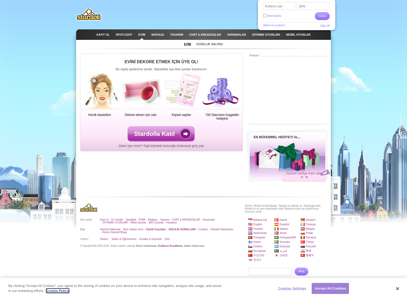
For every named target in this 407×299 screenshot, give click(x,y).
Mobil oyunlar (138, 222)
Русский (311, 246)
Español (284, 224)
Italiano (284, 228)
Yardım (104, 239)
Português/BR (288, 237)
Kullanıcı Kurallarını (170, 245)
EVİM (142, 219)
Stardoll (89, 14)
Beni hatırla (274, 15)
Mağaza (153, 219)
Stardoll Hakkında (110, 229)
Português (259, 237)
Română (311, 237)
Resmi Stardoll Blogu (114, 232)
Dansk (283, 219)
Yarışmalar (208, 219)
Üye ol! (325, 26)
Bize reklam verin (133, 229)
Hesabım (171, 222)
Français (311, 224)
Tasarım (165, 219)
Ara (301, 271)
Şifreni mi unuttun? (274, 25)
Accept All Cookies (330, 290)
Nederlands (260, 233)
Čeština (257, 246)
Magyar (310, 228)
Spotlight (131, 219)
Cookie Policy (57, 293)
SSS (167, 239)
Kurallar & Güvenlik (150, 239)
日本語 (284, 255)
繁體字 (310, 255)
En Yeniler (117, 219)
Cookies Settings (292, 290)
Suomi (257, 242)
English (257, 224)
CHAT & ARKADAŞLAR (186, 219)
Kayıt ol (104, 219)
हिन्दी (308, 250)
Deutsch (311, 219)
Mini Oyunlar (156, 222)
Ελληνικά (285, 246)
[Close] (397, 290)
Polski (309, 233)
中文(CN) (258, 255)
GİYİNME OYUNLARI (115, 222)
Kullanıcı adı (273, 6)
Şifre (302, 6)
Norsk (283, 233)
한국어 (257, 259)
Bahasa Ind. (260, 219)
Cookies (203, 229)
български (259, 250)
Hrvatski (258, 228)
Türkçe (310, 242)
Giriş (322, 16)
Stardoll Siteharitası (222, 229)
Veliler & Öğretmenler (124, 239)
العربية (283, 250)
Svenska (285, 242)
